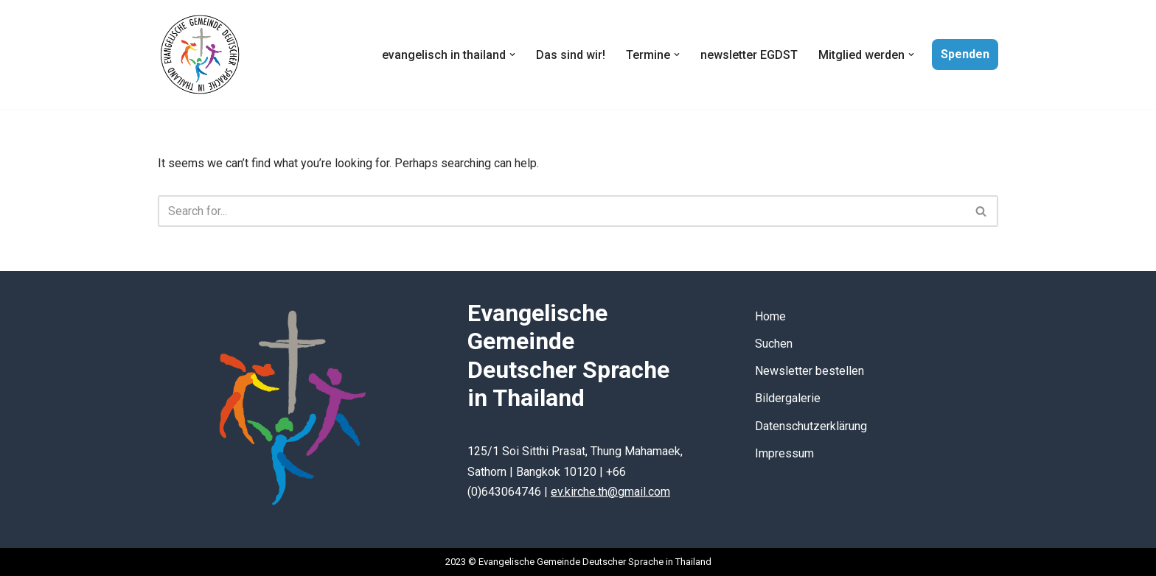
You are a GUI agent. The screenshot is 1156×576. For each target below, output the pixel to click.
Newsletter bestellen (809, 371)
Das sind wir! (570, 55)
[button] (512, 54)
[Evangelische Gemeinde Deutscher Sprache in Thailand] (199, 54)
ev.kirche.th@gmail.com (610, 492)
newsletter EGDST (749, 55)
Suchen (774, 344)
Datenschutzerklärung (811, 426)
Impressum (784, 453)
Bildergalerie (788, 398)
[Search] (561, 211)
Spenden (965, 54)
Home (770, 316)
